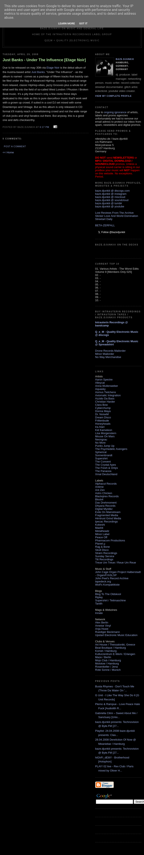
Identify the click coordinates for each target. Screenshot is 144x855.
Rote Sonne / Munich (108, 669)
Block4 (99, 499)
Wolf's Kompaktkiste (107, 584)
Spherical (101, 452)
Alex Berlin (101, 622)
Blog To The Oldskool (108, 594)
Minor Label (102, 534)
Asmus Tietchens (105, 392)
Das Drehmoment (106, 502)
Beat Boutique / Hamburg (110, 647)
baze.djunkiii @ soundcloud (111, 200)
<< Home (8, 152)
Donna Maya (103, 411)
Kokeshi (100, 524)
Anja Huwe (101, 628)
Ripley (99, 597)
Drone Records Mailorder (110, 350)
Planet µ (100, 543)
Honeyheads (103, 423)
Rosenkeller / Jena (106, 666)
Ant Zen (100, 490)
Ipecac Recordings (106, 521)
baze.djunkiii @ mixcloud (110, 197)
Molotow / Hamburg (107, 663)
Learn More (66, 23)
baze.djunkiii (125, 59)
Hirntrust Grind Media (108, 518)
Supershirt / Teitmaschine (110, 600)
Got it (83, 23)
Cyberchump (103, 408)
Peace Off (101, 537)
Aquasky (100, 389)
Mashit (99, 527)
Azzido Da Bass (105, 398)
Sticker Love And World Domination (116, 215)
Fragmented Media (106, 515)
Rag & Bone (102, 546)
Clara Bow (101, 404)
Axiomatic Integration (108, 395)
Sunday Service (104, 556)
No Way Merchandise (108, 357)
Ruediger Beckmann (107, 632)
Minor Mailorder (104, 353)
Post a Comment (15, 146)
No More (100, 442)
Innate (99, 613)
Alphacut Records (106, 483)
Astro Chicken (103, 493)
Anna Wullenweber (106, 385)
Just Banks (38, 72)
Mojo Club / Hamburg (108, 660)
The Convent (103, 461)
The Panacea (103, 471)
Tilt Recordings (104, 559)
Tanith (99, 603)
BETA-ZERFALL (105, 225)
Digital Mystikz (104, 508)
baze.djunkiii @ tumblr (108, 203)
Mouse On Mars (105, 436)
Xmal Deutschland (106, 474)
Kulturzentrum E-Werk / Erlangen (115, 654)
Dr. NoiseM (102, 414)
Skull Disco (102, 549)
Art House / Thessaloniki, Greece (115, 644)
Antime (99, 486)
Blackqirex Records (107, 496)
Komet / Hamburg (106, 650)
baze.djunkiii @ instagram (111, 193)
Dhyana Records (105, 505)
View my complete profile (113, 96)
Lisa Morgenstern (105, 433)
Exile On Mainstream (108, 512)
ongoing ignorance (115, 112)
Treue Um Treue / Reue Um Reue (115, 562)
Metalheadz (102, 531)
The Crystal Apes (105, 464)
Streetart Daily (103, 219)
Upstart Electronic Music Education (116, 635)
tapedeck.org (103, 581)
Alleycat (100, 382)
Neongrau (101, 439)
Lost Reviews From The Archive (114, 212)
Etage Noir (52, 67)
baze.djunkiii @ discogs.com (112, 190)
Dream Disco (103, 417)
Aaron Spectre (104, 379)
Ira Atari (100, 426)
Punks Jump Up (105, 445)
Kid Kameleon (103, 430)
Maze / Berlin (103, 657)
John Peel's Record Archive (112, 578)
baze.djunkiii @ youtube (109, 206)
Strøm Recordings (106, 553)
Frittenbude (102, 420)
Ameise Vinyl (103, 625)
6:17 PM (44, 127)
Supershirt (101, 458)
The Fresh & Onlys (106, 467)
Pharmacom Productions (110, 540)
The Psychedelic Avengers (111, 449)
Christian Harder (105, 401)
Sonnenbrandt (103, 455)
